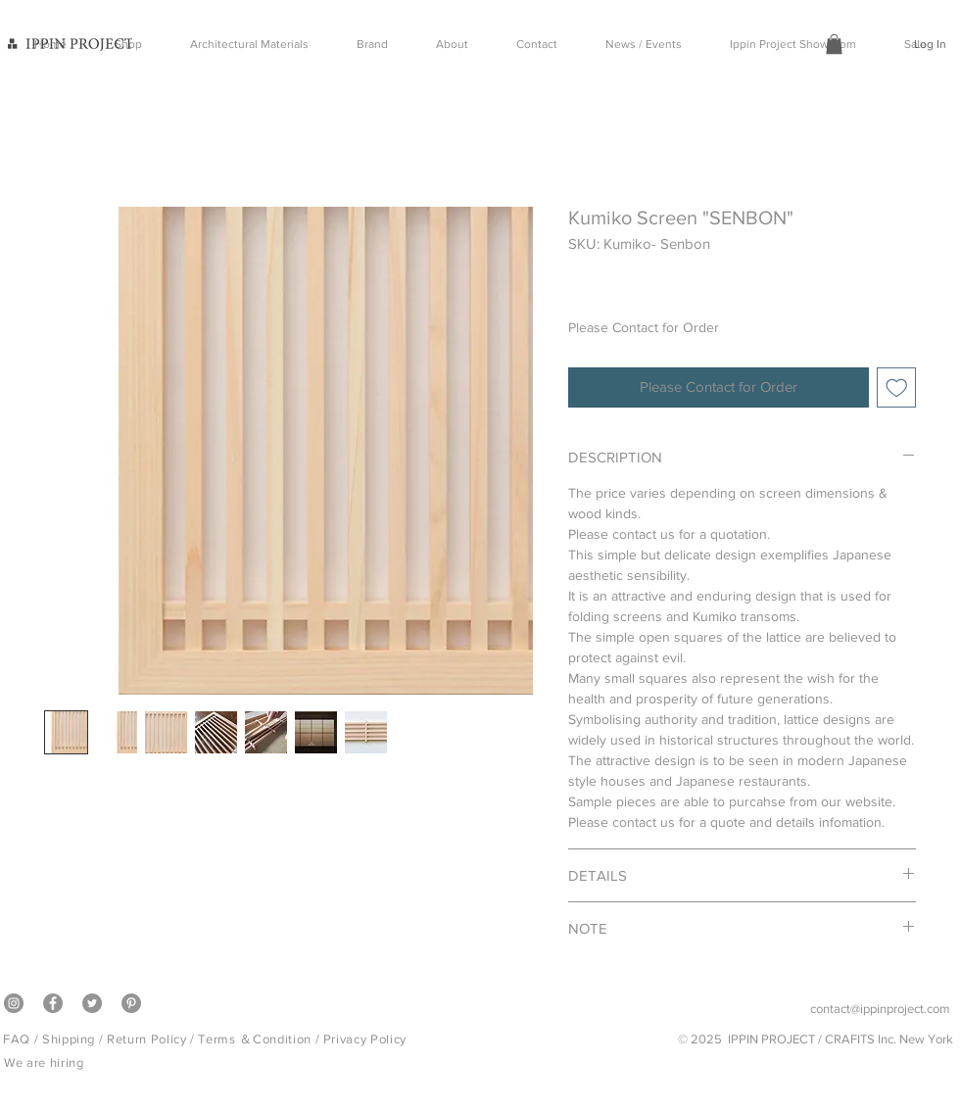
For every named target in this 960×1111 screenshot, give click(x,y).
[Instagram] (14, 1003)
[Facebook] (53, 1003)
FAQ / (22, 1039)
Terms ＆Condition (254, 1039)
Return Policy (146, 1039)
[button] (834, 44)
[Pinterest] (131, 1003)
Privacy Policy (365, 1039)
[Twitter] (92, 1003)
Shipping (68, 1039)
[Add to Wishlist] (897, 387)
